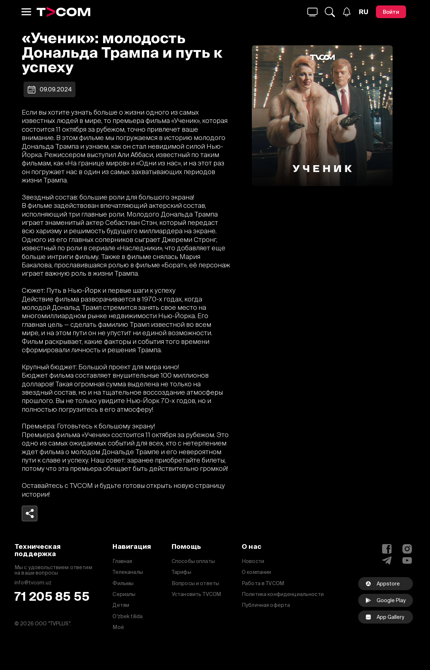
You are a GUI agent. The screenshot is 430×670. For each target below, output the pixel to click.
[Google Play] (385, 600)
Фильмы (123, 583)
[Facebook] (387, 549)
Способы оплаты (193, 561)
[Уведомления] (346, 11)
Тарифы (181, 572)
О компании (256, 572)
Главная (122, 561)
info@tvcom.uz (33, 582)
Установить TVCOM (196, 594)
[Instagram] (407, 549)
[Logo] (63, 12)
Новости (253, 561)
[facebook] (385, 617)
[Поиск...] (312, 12)
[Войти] (391, 11)
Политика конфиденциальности (283, 594)
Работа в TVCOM (263, 583)
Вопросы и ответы (195, 583)
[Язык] (364, 12)
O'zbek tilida (127, 616)
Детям (120, 605)
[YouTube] (407, 560)
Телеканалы (127, 572)
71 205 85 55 (52, 596)
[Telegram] (387, 560)
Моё (118, 627)
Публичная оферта (266, 605)
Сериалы (123, 594)
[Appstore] (385, 583)
